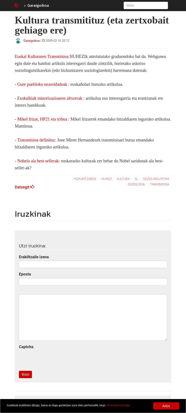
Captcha (26, 346)
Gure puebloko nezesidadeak (42, 84)
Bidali (25, 374)
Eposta (25, 274)
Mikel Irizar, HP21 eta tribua (42, 119)
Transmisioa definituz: (36, 140)
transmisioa (159, 184)
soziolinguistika (156, 179)
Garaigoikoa (38, 5)
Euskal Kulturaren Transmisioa (41, 56)
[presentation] (52, 359)
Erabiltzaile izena (34, 257)
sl (136, 179)
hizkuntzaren (85, 179)
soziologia (136, 184)
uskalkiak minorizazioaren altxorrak (51, 98)
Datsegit (24, 187)
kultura (123, 179)
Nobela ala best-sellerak (38, 160)
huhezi (106, 179)
